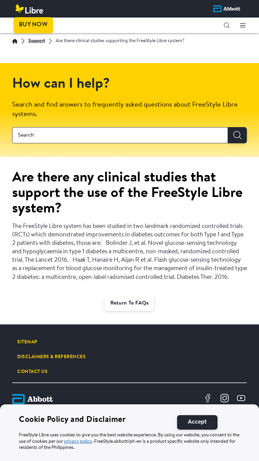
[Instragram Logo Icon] (225, 399)
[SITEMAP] (27, 342)
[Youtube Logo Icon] (242, 399)
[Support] (36, 41)
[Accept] (197, 423)
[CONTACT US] (32, 372)
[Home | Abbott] (15, 41)
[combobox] (120, 135)
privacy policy (78, 442)
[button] (226, 25)
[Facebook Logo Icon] (208, 399)
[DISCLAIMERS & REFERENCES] (51, 357)
